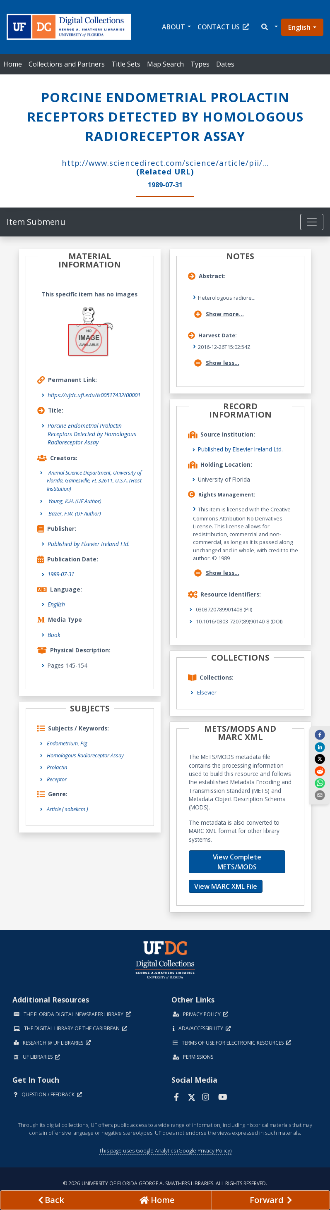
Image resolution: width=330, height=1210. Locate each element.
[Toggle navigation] (311, 222)
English (299, 27)
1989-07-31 (61, 574)
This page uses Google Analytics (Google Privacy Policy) (165, 1150)
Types (200, 64)
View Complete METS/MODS (237, 861)
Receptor (57, 779)
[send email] (320, 795)
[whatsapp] (320, 783)
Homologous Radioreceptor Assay (85, 755)
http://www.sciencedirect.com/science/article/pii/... (165, 163)
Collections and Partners (67, 64)
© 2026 (165, 1183)
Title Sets (125, 64)
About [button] (173, 26)
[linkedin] (320, 746)
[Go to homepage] (157, 1200)
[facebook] (320, 734)
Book (54, 635)
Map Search (165, 64)
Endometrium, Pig (67, 743)
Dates (225, 64)
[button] (269, 27)
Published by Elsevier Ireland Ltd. (89, 544)
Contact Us (223, 26)
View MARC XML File (225, 886)
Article (67, 809)
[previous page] (51, 1200)
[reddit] (320, 770)
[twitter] (320, 759)
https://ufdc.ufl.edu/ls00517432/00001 (94, 395)
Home (12, 64)
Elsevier (207, 692)
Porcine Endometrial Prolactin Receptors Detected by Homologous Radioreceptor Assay (92, 434)
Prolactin (57, 767)
